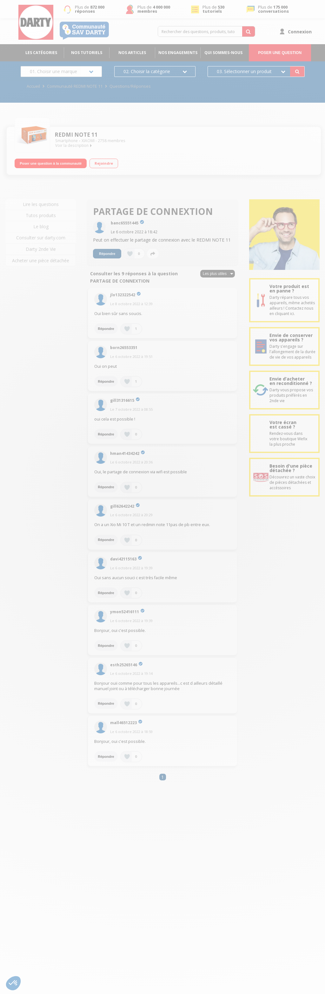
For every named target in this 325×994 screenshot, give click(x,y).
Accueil (33, 86)
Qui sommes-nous (223, 52)
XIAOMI (88, 140)
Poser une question (280, 53)
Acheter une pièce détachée (40, 260)
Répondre (107, 254)
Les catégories (41, 52)
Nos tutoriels (86, 52)
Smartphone (66, 140)
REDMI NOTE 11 (76, 134)
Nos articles (132, 52)
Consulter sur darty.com (40, 238)
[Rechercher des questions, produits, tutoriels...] (248, 31)
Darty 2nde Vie (41, 249)
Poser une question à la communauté (51, 162)
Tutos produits (41, 215)
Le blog (41, 226)
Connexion (300, 32)
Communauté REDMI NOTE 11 (75, 86)
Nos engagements (177, 52)
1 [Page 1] (162, 777)
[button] (13, 983)
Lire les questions (41, 204)
